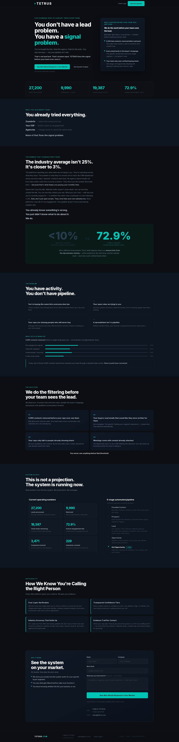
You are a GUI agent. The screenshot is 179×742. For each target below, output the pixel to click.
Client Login (122, 3)
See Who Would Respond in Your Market (52, 67)
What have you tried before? (104, 676)
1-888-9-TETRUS (98, 710)
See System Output (81, 67)
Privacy (122, 736)
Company (121, 657)
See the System (136, 3)
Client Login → (99, 736)
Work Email (90, 666)
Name (89, 657)
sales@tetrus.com (99, 715)
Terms (128, 736)
